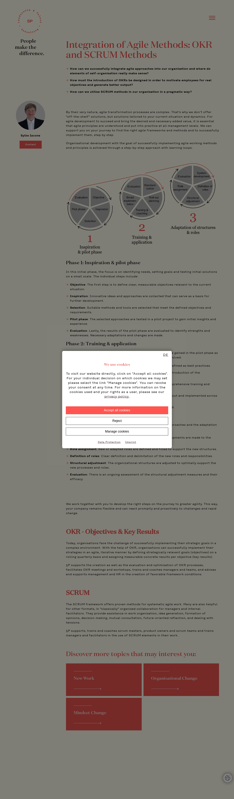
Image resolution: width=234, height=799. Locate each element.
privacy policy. (117, 396)
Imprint (130, 442)
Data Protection (109, 442)
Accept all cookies (117, 410)
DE (165, 355)
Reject (117, 421)
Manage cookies (117, 431)
